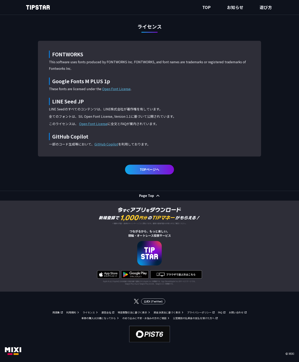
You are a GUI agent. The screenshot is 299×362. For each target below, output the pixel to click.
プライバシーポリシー (199, 312)
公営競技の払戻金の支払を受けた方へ (194, 318)
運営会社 (106, 312)
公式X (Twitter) (153, 301)
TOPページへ (149, 169)
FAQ (220, 312)
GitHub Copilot (106, 144)
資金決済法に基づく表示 (167, 312)
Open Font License (116, 88)
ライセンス (89, 312)
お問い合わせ (236, 312)
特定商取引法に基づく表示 (132, 312)
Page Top (146, 195)
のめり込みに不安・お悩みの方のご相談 (144, 318)
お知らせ (235, 7)
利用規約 (71, 312)
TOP (206, 7)
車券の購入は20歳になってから (98, 318)
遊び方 (266, 7)
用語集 (56, 312)
